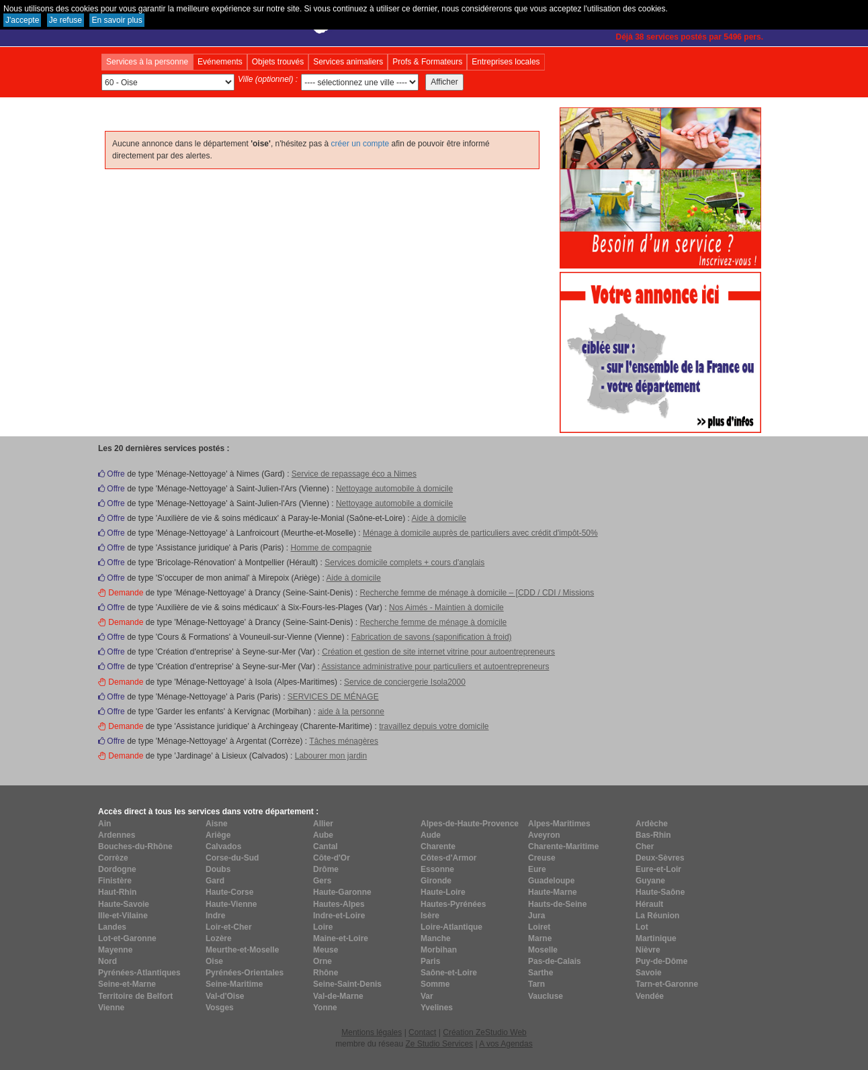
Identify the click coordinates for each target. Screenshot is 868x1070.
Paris (430, 961)
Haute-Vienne (231, 904)
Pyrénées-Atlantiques (139, 972)
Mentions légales (371, 1032)
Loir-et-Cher (229, 927)
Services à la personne (147, 61)
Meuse (325, 950)
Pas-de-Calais (554, 961)
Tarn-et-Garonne (667, 984)
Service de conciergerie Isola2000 (405, 682)
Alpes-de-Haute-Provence (470, 823)
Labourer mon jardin (331, 756)
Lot (642, 927)
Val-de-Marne (338, 996)
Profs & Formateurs (427, 61)
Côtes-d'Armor (449, 858)
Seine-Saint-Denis (347, 984)
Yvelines (437, 1007)
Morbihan (439, 950)
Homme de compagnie (331, 547)
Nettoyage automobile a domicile (394, 503)
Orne (322, 961)
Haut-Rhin (117, 892)
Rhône (325, 972)
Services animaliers (348, 61)
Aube (323, 835)
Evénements (220, 61)
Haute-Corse (229, 892)
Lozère (219, 938)
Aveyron (544, 835)
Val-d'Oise (225, 996)
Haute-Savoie (123, 904)
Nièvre (648, 950)
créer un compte (360, 143)
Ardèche (652, 823)
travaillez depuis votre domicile (433, 726)
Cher (645, 846)
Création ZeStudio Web (485, 1032)
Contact (422, 1032)
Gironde (436, 880)
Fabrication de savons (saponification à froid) (431, 637)
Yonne (325, 1007)
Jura (536, 915)
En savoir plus (116, 20)
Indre (215, 915)
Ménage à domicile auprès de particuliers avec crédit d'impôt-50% (480, 533)
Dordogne (117, 869)
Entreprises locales (505, 61)
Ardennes (116, 835)
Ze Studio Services (439, 1044)
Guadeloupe (551, 880)
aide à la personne (351, 711)
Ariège (218, 835)
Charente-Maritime (563, 846)
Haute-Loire (443, 892)
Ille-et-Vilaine (123, 915)
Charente (438, 846)
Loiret (539, 927)
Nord (107, 961)
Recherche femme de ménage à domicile (433, 622)
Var (427, 996)
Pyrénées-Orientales (245, 972)
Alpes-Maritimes (559, 823)
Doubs (218, 869)
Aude (431, 835)
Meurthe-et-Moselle (242, 950)
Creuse (542, 858)
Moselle (543, 950)
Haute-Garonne (342, 892)
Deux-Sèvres (660, 858)
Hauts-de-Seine (557, 904)
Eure (537, 869)
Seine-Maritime (234, 984)
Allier (323, 823)
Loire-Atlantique (451, 927)
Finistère (115, 880)
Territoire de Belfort (135, 996)
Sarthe (540, 972)
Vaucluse (545, 996)
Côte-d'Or (331, 858)
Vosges (220, 1007)
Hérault (649, 904)
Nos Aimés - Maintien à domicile (446, 607)
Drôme (326, 869)
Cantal (325, 846)
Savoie (649, 972)
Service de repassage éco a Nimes (354, 474)
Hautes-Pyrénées (453, 904)
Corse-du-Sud (232, 858)
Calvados (223, 846)
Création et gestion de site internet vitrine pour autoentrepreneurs (438, 651)
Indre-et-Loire (339, 915)
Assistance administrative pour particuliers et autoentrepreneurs (436, 666)
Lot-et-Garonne (127, 938)
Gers (322, 880)
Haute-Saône (660, 892)
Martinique (656, 938)
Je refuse (65, 20)
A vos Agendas (505, 1044)
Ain (104, 823)
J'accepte (22, 20)
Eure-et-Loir (658, 869)
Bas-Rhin (653, 835)
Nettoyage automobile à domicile (394, 488)
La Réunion (657, 915)
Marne (540, 938)
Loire (323, 927)
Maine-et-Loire (340, 938)
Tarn (536, 984)
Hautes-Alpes (339, 904)
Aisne (217, 823)
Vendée (650, 996)
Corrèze (113, 858)
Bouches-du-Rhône (135, 846)
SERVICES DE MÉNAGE (333, 696)
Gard (215, 880)
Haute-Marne (552, 892)
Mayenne (115, 950)
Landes (112, 927)
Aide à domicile (439, 518)
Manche (436, 938)
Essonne (437, 869)
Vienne (111, 1007)
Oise (214, 961)
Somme (435, 984)
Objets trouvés (278, 61)
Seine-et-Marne (127, 984)
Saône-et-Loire (449, 972)
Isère (430, 915)
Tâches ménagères (343, 741)
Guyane (650, 880)
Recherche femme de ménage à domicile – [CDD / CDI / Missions (476, 592)
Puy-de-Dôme (661, 961)
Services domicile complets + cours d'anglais (404, 562)
